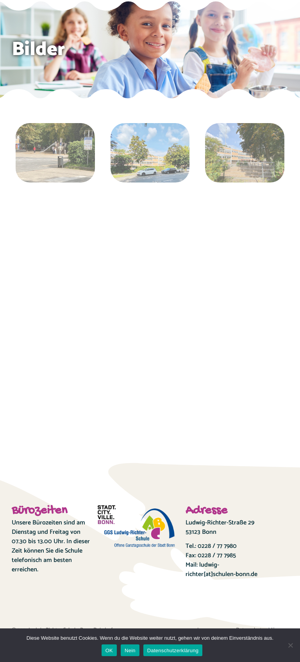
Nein (130, 650)
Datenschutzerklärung (172, 650)
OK (109, 650)
